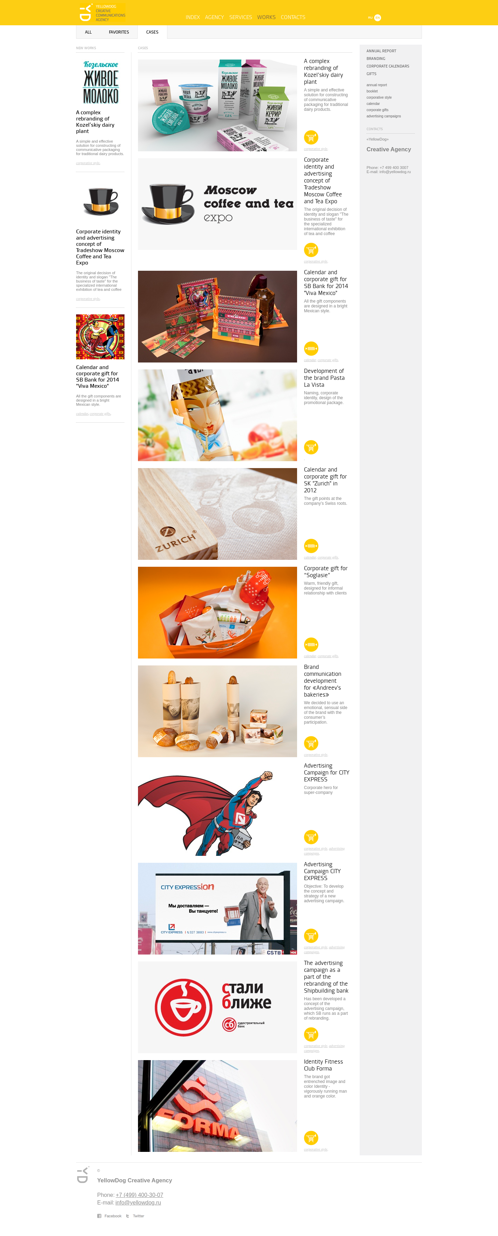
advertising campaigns (384, 116)
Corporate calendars (388, 66)
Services (240, 17)
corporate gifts (100, 413)
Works (266, 17)
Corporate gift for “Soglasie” (326, 572)
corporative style (87, 163)
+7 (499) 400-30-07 (139, 1195)
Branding (376, 58)
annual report (377, 85)
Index (193, 17)
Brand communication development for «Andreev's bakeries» (322, 681)
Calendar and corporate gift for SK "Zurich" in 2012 (325, 480)
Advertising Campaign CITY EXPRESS (322, 871)
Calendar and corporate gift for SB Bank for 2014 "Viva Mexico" (97, 376)
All (88, 32)
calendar (82, 413)
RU (370, 17)
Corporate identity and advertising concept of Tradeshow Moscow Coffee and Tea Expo (100, 247)
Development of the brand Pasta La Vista (324, 378)
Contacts (293, 17)
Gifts (372, 74)
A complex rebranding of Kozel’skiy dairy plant (95, 122)
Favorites (119, 32)
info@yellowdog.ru (138, 1203)
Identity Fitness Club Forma (323, 1065)
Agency (214, 17)
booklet (372, 91)
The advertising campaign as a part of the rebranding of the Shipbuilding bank (326, 977)
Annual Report (381, 51)
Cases (152, 32)
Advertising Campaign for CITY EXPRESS (326, 772)
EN (378, 17)
